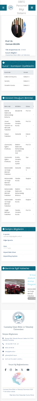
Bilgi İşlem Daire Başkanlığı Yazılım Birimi (22, 395)
